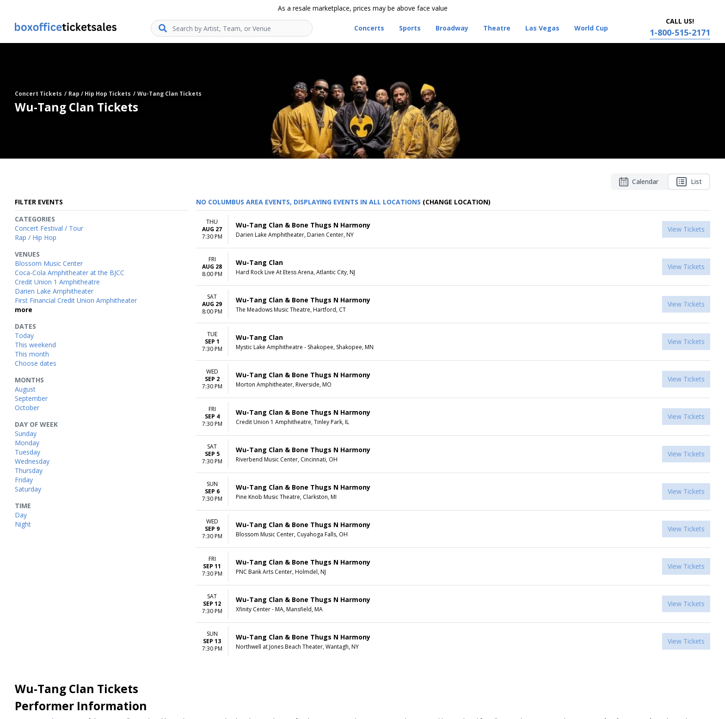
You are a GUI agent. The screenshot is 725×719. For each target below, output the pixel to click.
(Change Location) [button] (457, 201)
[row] (453, 229)
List (689, 181)
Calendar (638, 181)
